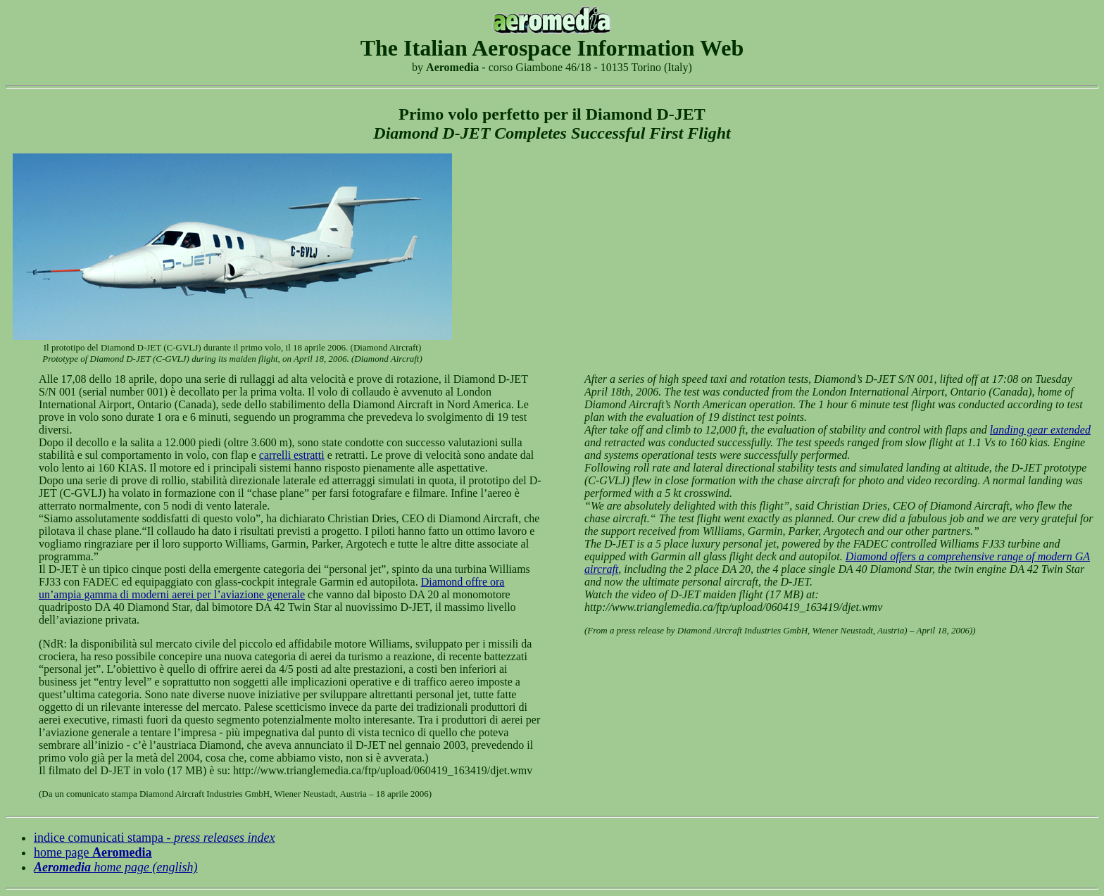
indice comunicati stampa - (154, 838)
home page (93, 852)
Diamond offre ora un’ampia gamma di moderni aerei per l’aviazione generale (271, 588)
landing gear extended (1040, 430)
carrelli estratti (292, 455)
